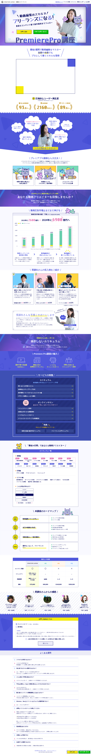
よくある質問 (87, 1)
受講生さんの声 (80, 1)
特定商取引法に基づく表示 (40, 750)
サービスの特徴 (67, 1)
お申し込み (72, 751)
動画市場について (59, 1)
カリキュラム (73, 1)
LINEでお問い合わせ (84, 751)
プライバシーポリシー (51, 750)
